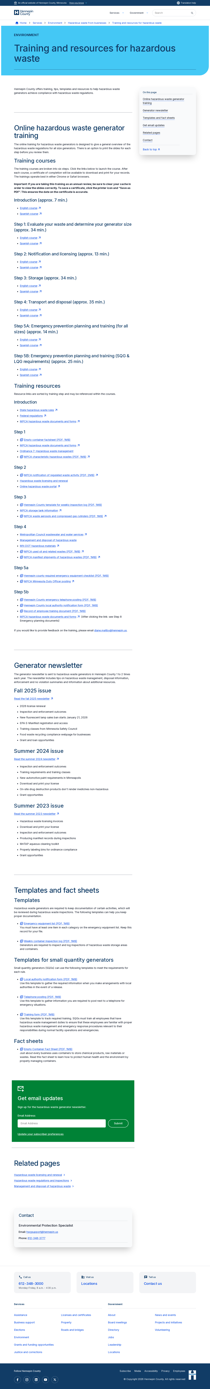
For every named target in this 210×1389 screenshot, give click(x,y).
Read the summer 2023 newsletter (35, 813)
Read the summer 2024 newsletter (34, 759)
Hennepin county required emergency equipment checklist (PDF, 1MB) (66, 575)
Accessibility (151, 1370)
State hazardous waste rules (37, 410)
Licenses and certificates (76, 1315)
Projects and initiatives (168, 1322)
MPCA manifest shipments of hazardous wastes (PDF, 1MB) (60, 557)
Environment (55, 22)
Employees (179, 1370)
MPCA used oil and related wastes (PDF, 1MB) (52, 551)
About (111, 1315)
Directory (113, 1329)
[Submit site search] (192, 13)
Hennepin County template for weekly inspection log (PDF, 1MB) (63, 504)
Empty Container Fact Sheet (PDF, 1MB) (48, 1049)
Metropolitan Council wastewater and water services (51, 534)
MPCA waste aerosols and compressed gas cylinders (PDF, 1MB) (63, 516)
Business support (24, 1322)
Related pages (151, 132)
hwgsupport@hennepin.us (42, 1231)
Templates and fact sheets (159, 117)
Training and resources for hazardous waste (137, 22)
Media (137, 1370)
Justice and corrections (28, 1352)
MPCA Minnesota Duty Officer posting (47, 581)
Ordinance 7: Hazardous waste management (46, 451)
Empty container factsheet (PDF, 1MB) (47, 439)
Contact (147, 140)
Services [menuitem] (114, 12)
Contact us (153, 1283)
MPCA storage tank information (39, 510)
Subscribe (125, 1370)
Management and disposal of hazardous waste (48, 540)
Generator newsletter (155, 110)
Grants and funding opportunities (34, 1344)
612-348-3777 (36, 1238)
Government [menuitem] (137, 12)
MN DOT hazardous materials (38, 545)
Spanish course (29, 213)
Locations (89, 1283)
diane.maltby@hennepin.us (110, 630)
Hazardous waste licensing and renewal (44, 480)
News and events (165, 1315)
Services (37, 22)
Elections (19, 1329)
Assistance (20, 1315)
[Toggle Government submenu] (147, 12)
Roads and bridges (72, 1329)
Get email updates (153, 125)
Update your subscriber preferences (41, 1134)
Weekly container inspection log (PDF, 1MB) (50, 941)
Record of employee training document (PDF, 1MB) (55, 611)
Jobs (111, 1337)
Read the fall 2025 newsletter (32, 698)
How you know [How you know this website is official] (78, 2)
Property (66, 1322)
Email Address (26, 1115)
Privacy (165, 1370)
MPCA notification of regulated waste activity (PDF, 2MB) (59, 475)
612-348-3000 (31, 1283)
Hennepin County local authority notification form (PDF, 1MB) (61, 605)
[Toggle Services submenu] (123, 12)
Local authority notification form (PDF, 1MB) (50, 979)
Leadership (114, 1344)
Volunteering (162, 1329)
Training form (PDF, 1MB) (39, 1014)
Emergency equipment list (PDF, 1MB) (47, 923)
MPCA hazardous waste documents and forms (48, 421)
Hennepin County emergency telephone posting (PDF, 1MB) (60, 599)
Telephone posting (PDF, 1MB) (42, 996)
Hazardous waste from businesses (87, 22)
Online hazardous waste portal (38, 486)
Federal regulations (31, 415)
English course (28, 208)
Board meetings (117, 1322)
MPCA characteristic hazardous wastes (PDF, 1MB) (55, 456)
